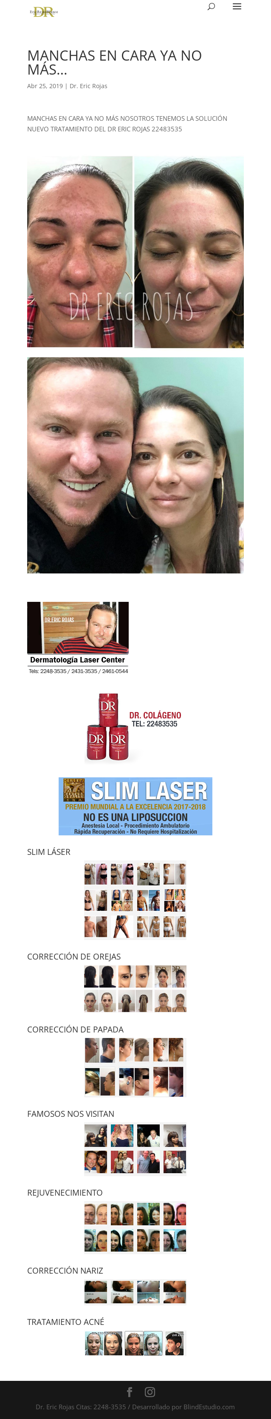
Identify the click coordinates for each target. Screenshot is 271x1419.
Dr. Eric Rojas (88, 86)
